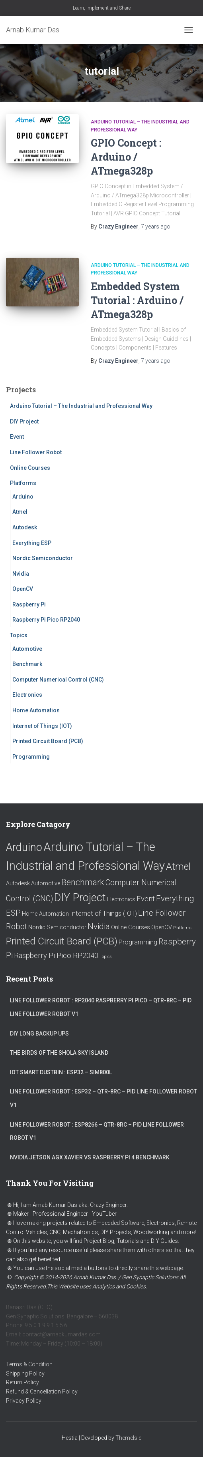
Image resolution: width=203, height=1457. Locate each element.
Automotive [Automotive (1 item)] (45, 883)
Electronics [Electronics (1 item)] (121, 899)
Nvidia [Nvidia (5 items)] (99, 926)
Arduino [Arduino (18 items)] (24, 847)
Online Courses (30, 468)
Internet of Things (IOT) (42, 726)
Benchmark (27, 664)
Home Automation (36, 710)
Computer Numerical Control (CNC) (58, 679)
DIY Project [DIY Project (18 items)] (80, 897)
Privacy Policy (23, 1400)
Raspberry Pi (29, 604)
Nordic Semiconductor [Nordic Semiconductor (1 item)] (57, 927)
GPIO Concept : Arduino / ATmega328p (126, 156)
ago (155, 226)
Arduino (22, 496)
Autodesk (24, 527)
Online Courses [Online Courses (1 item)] (130, 927)
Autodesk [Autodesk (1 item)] (18, 883)
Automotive (27, 649)
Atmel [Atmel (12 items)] (178, 866)
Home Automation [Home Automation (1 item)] (45, 913)
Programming (31, 756)
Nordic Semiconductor (42, 558)
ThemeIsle (128, 1438)
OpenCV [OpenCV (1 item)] (161, 927)
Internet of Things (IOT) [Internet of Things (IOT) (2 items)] (103, 913)
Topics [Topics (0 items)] (106, 956)
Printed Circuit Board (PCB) (47, 741)
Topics (18, 635)
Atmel (19, 512)
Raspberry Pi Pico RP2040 (46, 619)
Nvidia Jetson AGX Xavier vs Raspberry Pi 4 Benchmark (90, 1157)
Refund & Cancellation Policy (42, 1391)
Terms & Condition (29, 1364)
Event (17, 436)
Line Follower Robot (36, 452)
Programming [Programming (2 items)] (138, 942)
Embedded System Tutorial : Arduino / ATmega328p (137, 300)
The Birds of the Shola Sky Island (59, 1053)
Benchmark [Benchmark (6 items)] (82, 882)
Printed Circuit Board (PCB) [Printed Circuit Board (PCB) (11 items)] (61, 941)
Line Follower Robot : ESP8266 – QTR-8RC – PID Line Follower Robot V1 (97, 1131)
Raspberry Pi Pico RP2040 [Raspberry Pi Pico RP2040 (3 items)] (56, 955)
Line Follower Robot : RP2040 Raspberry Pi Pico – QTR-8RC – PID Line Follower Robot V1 (100, 1007)
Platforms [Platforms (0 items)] (183, 927)
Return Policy (22, 1382)
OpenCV (22, 589)
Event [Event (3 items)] (146, 898)
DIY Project (24, 421)
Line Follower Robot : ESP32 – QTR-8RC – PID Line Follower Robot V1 (103, 1098)
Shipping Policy (25, 1373)
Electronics (27, 695)
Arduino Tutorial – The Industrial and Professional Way (81, 406)
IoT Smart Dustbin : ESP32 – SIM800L (61, 1072)
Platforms (23, 483)
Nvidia (20, 573)
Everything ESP (31, 543)
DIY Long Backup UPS (39, 1033)
